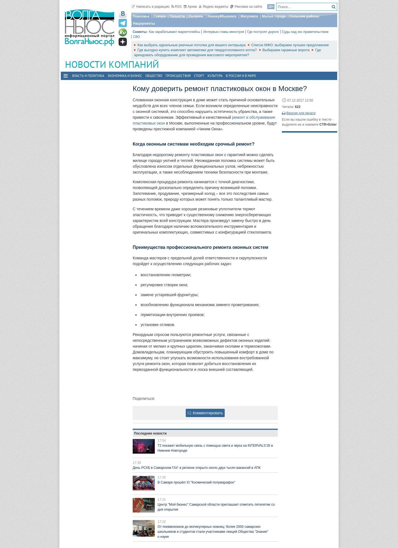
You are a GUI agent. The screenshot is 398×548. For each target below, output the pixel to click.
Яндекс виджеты (213, 7)
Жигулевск (249, 16)
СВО (136, 37)
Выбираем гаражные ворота (287, 50)
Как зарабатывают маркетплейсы (174, 32)
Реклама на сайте (246, 7)
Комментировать (205, 413)
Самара (159, 16)
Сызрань (196, 16)
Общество (153, 76)
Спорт (199, 76)
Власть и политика (88, 76)
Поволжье (141, 16)
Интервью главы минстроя (223, 32)
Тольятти (177, 16)
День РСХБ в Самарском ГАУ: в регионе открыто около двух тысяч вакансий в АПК (197, 468)
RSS (176, 7)
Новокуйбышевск (222, 16)
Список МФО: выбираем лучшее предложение (290, 45)
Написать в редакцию (150, 7)
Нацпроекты (144, 23)
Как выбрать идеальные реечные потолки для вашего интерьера (192, 45)
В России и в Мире (241, 76)
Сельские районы (304, 16)
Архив (190, 7)
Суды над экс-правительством (305, 32)
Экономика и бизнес (125, 76)
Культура (215, 76)
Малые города (274, 16)
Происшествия (178, 76)
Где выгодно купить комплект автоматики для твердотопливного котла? (197, 50)
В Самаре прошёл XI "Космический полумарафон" (196, 482)
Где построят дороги (263, 32)
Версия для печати (300, 113)
